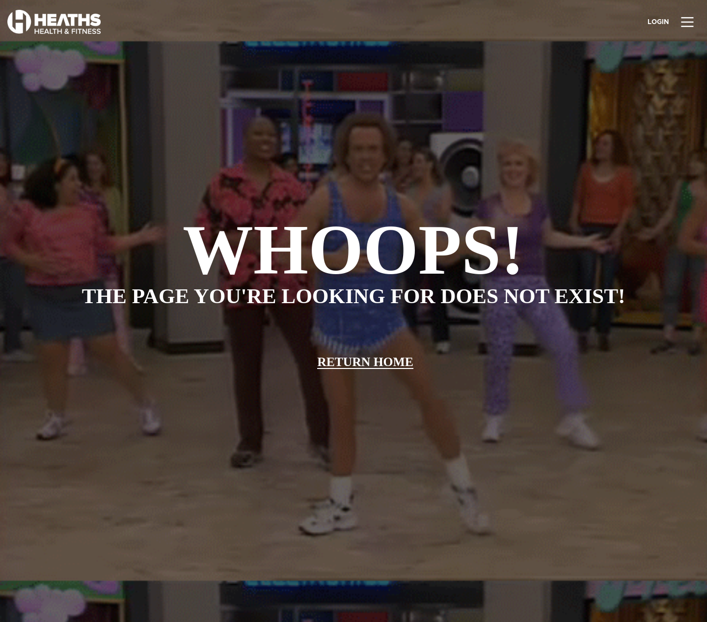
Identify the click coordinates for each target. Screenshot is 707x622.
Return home (365, 362)
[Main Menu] (688, 23)
